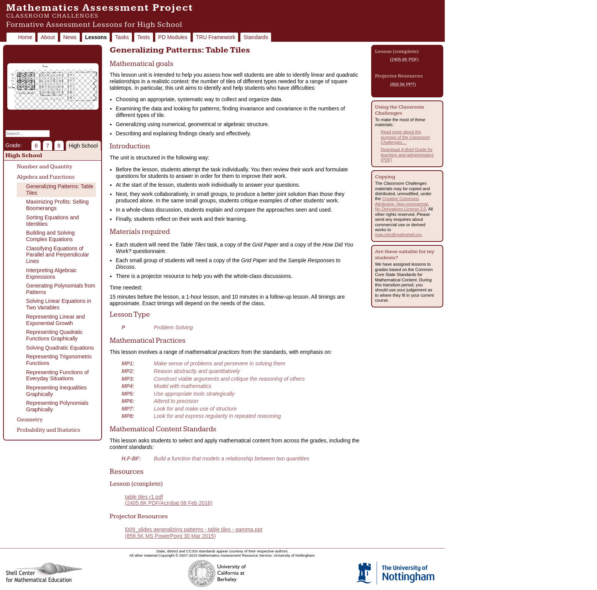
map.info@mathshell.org (398, 234)
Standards (255, 37)
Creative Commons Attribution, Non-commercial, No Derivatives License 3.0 (402, 203)
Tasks (122, 37)
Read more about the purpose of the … (405, 137)
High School (83, 146)
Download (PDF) (407, 154)
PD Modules (172, 37)
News (70, 37)
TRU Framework (215, 37)
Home (25, 37)
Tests (143, 37)
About (48, 37)
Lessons (96, 37)
